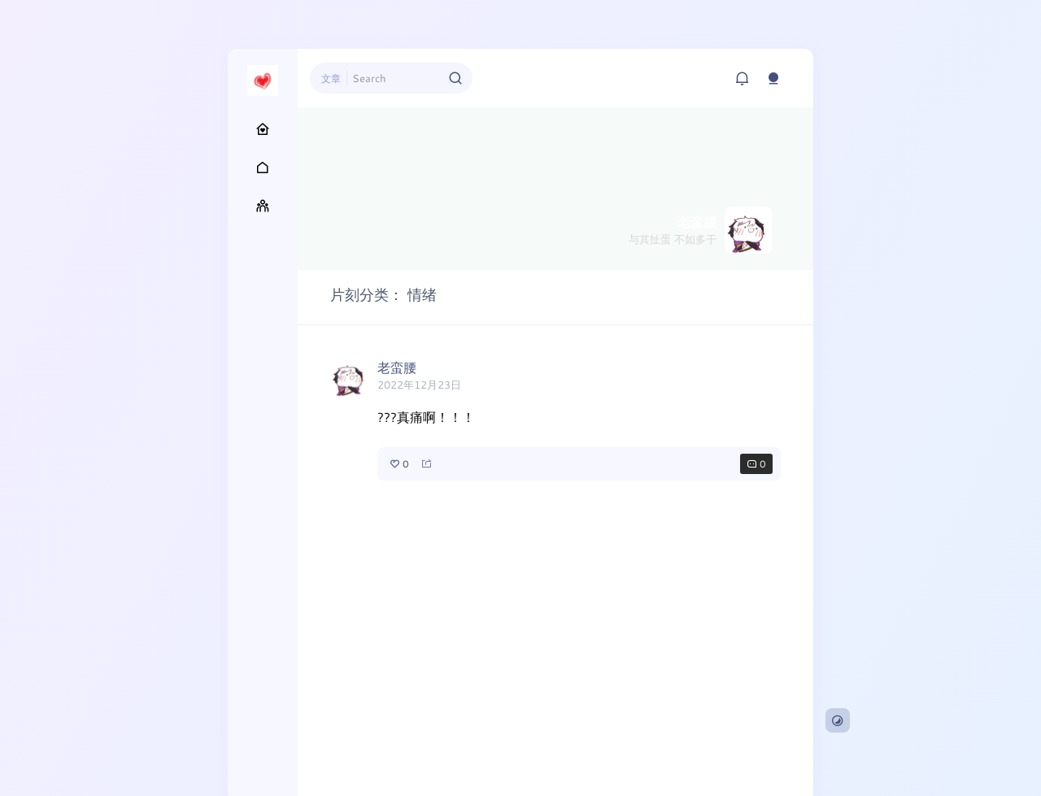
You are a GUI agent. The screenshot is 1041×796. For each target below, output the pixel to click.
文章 (331, 78)
